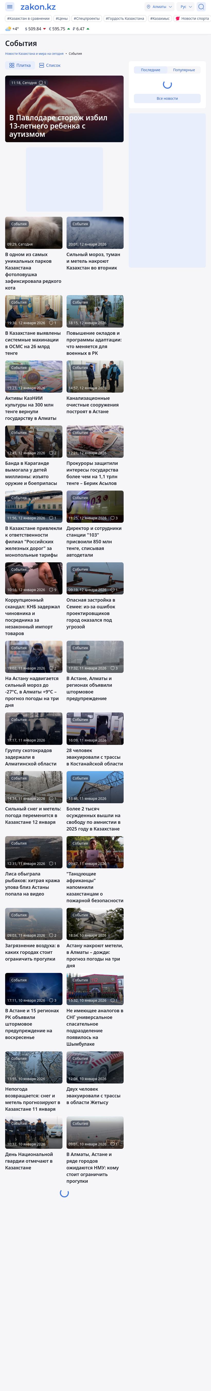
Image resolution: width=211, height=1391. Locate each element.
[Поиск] (201, 6)
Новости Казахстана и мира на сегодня (34, 53)
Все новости (167, 98)
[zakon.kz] (38, 7)
